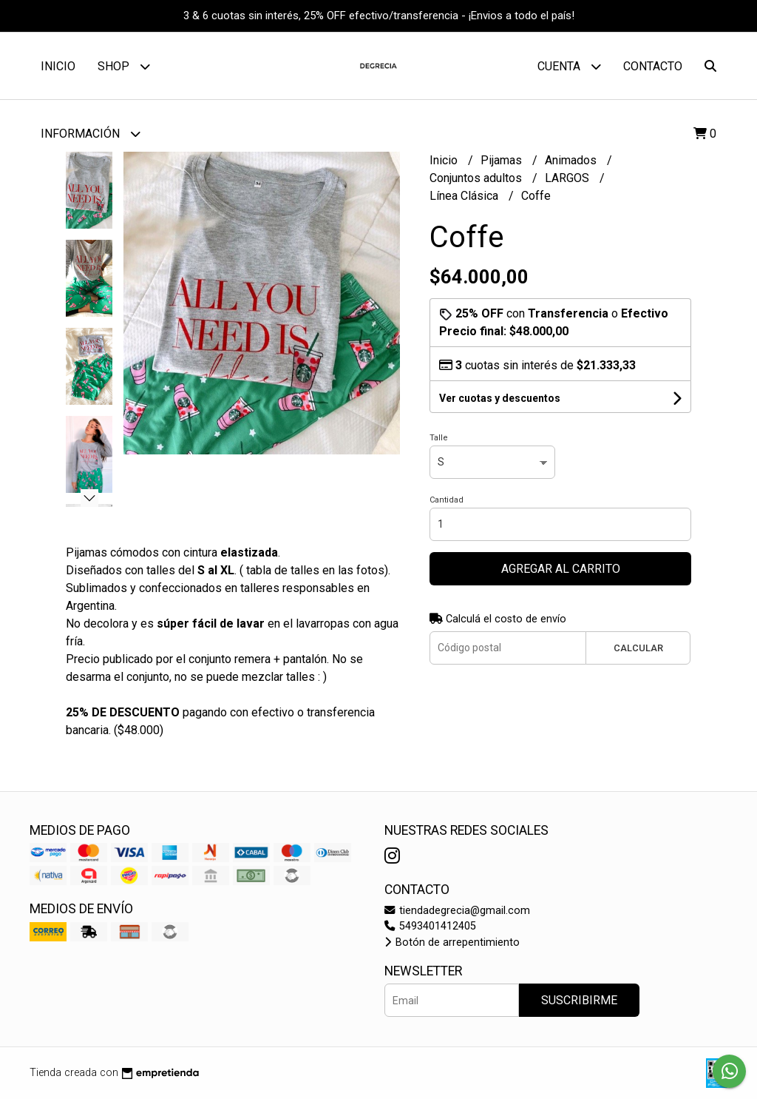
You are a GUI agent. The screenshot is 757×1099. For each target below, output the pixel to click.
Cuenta (569, 66)
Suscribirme (579, 1000)
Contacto (652, 66)
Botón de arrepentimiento (452, 942)
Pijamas (503, 160)
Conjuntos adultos (477, 178)
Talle (439, 438)
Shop (124, 66)
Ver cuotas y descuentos (499, 398)
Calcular (638, 647)
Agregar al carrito (560, 569)
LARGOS (568, 178)
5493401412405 (430, 926)
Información (90, 133)
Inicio (58, 66)
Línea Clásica (465, 196)
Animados (572, 160)
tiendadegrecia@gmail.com (457, 910)
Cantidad (447, 500)
